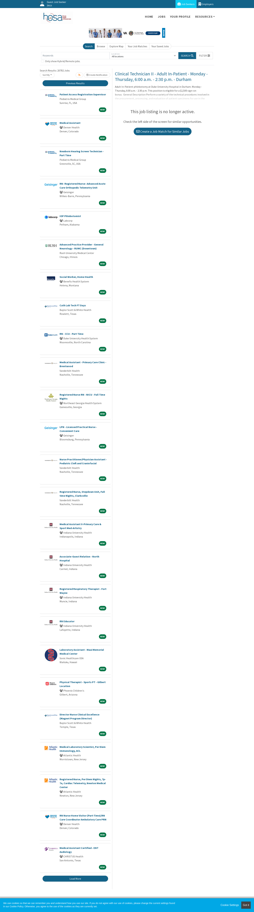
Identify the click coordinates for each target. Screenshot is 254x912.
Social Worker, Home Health (76, 276)
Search (89, 46)
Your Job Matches (137, 46)
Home (149, 16)
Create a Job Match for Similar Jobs (162, 131)
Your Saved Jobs (160, 46)
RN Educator (67, 621)
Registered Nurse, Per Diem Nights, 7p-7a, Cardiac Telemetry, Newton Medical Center (83, 783)
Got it (246, 905)
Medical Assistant (70, 122)
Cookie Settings (230, 905)
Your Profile (180, 16)
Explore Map (116, 46)
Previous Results (75, 83)
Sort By (46, 74)
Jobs (161, 16)
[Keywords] (75, 55)
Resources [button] (203, 16)
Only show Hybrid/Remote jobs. (62, 61)
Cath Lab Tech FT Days (73, 305)
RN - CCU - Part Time (71, 333)
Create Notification (97, 74)
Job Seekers (186, 4)
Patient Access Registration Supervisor (83, 94)
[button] (204, 55)
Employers (206, 4)
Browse (101, 46)
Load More (75, 878)
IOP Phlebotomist (70, 216)
